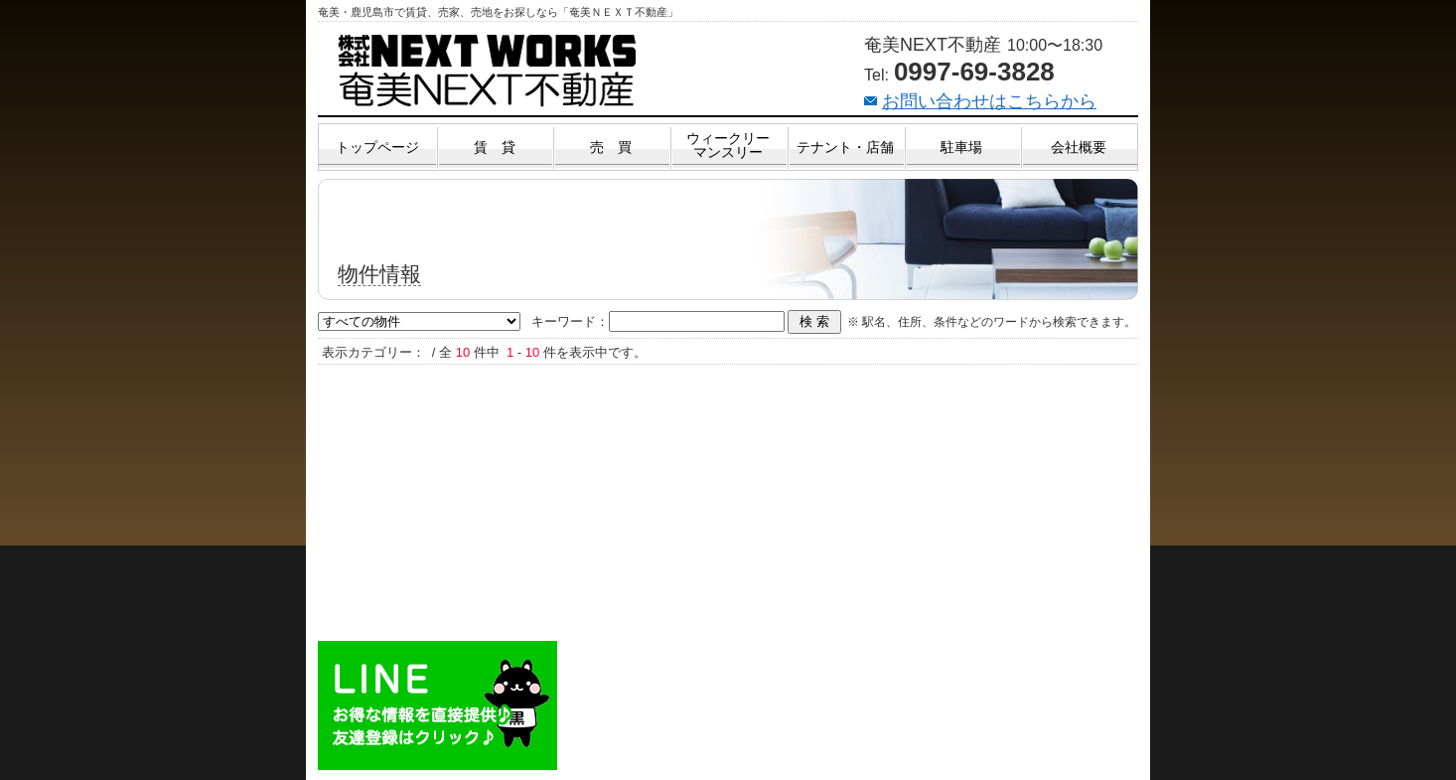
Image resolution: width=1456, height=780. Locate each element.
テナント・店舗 (845, 147)
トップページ (377, 147)
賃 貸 (494, 147)
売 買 (611, 147)
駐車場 (961, 147)
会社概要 (1078, 147)
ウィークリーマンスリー (728, 145)
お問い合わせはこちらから (989, 101)
